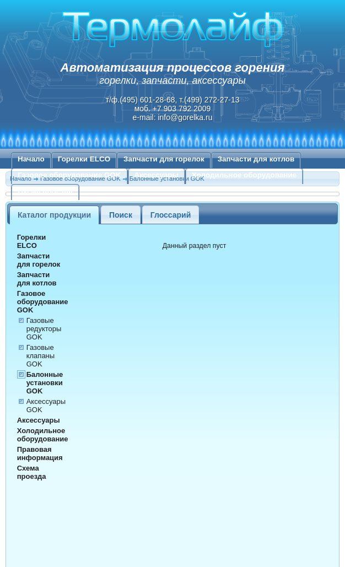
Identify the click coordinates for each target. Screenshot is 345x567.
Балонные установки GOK (44, 382)
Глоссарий (170, 214)
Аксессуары (156, 175)
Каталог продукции (54, 214)
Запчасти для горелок (163, 159)
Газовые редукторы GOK (44, 328)
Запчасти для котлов (256, 159)
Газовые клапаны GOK (40, 355)
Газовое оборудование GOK (69, 175)
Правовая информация (40, 453)
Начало (31, 159)
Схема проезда (45, 191)
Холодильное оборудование (244, 175)
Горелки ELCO (84, 159)
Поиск (120, 214)
